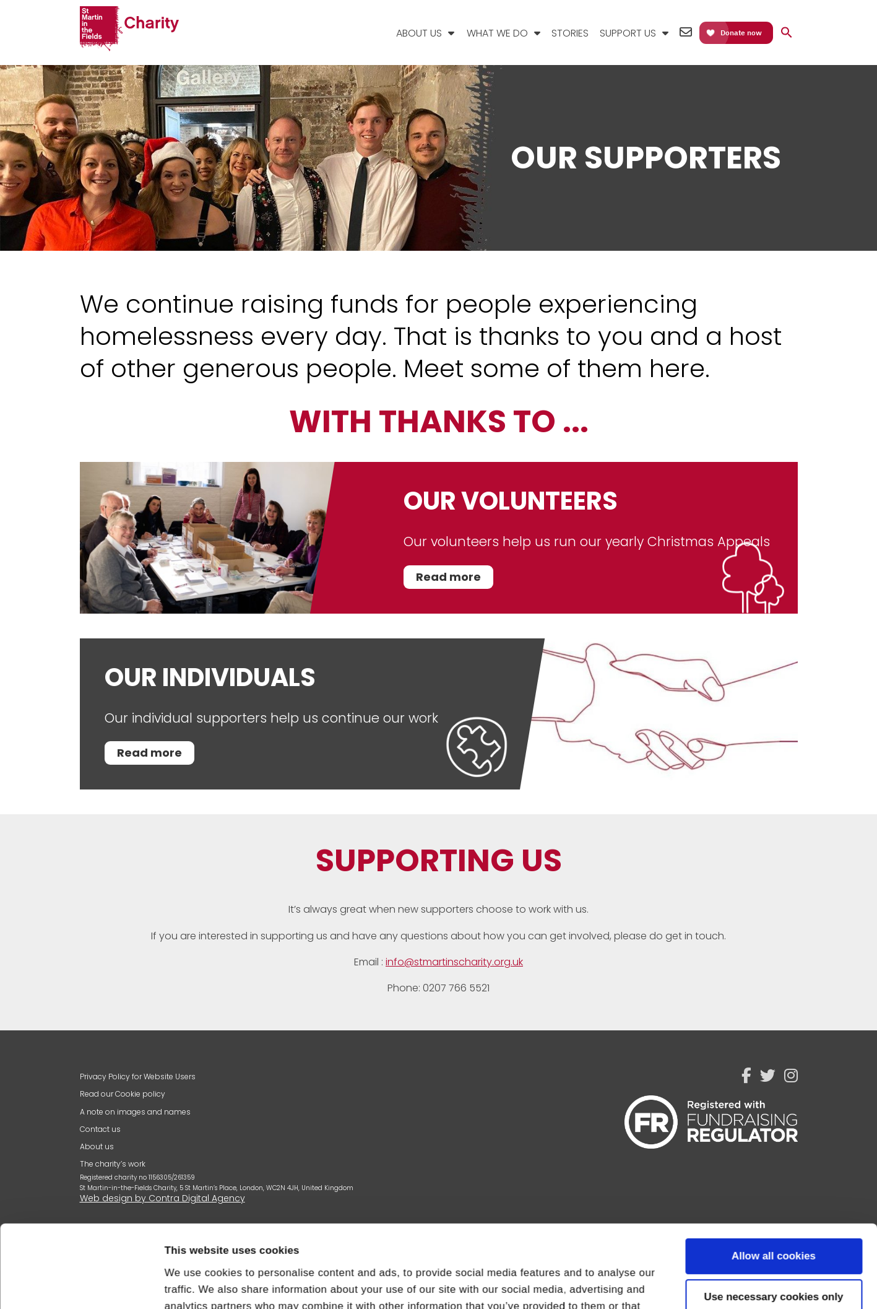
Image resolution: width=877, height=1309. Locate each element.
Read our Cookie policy (122, 1094)
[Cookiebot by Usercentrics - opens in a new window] (80, 1283)
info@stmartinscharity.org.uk (454, 962)
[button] (786, 33)
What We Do (497, 33)
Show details (197, 1283)
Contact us (100, 1129)
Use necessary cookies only (774, 1219)
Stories (570, 33)
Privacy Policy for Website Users (138, 1076)
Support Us (628, 33)
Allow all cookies (774, 1179)
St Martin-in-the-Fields (129, 29)
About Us (419, 33)
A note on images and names (135, 1112)
